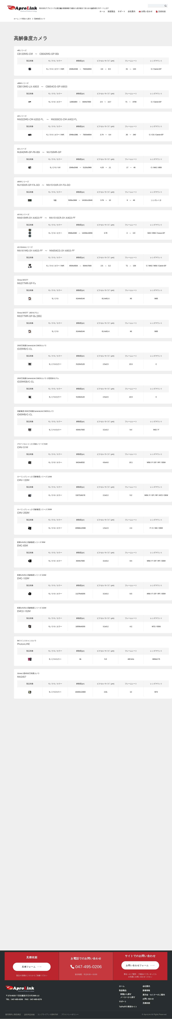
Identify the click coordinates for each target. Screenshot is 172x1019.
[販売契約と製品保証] (13, 1014)
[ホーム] (16, 19)
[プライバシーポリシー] (70, 1014)
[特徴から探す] (26, 19)
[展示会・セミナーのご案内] (155, 994)
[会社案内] (155, 986)
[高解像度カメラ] (44, 19)
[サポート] (129, 1001)
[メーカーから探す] (129, 997)
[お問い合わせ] (145, 11)
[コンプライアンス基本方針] (48, 1014)
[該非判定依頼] (29, 1014)
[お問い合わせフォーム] (140, 965)
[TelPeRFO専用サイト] (129, 1006)
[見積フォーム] (32, 967)
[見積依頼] (160, 11)
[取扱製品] (128, 990)
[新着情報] (155, 990)
